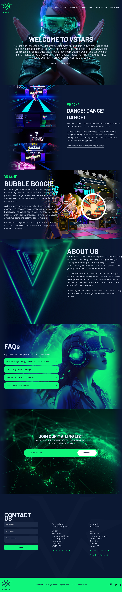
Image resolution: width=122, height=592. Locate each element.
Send (21, 547)
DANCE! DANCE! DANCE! (78, 7)
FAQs (90, 7)
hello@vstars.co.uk (61, 550)
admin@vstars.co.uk (99, 550)
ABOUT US (48, 7)
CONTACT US (114, 7)
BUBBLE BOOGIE (60, 7)
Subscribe (87, 453)
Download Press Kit (99, 555)
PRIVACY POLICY (101, 7)
